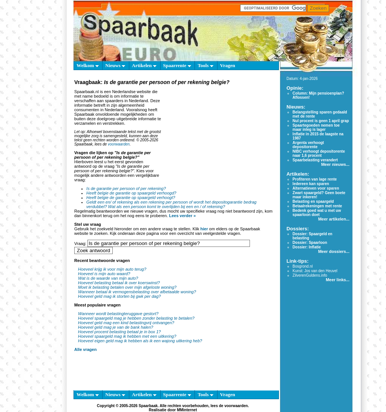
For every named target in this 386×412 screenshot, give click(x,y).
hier (204, 229)
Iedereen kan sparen (311, 184)
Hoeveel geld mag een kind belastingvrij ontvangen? (126, 322)
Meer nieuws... (335, 164)
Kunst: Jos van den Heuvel (315, 271)
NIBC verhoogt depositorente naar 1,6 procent (319, 153)
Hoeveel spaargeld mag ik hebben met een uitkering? (127, 336)
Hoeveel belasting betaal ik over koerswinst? (119, 282)
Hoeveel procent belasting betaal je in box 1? (119, 331)
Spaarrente (177, 65)
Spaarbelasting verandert (315, 160)
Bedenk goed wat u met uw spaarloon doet (317, 212)
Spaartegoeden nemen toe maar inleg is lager (316, 127)
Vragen (227, 65)
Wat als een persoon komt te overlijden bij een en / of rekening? (166, 206)
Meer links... (337, 279)
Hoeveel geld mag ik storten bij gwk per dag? (119, 296)
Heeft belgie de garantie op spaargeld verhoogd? (131, 193)
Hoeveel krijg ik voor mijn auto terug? (112, 269)
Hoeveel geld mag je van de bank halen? (115, 327)
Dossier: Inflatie (307, 247)
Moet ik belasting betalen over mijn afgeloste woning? (127, 287)
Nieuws (115, 65)
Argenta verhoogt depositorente (308, 145)
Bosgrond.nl (302, 266)
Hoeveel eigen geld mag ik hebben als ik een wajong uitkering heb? (140, 340)
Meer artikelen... (333, 219)
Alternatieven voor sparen (316, 188)
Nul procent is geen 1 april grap (321, 121)
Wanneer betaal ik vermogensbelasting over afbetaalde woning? (137, 291)
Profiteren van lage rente (315, 179)
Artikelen (144, 65)
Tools (205, 65)
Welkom (87, 65)
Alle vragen (85, 349)
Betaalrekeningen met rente (317, 206)
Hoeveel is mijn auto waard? (104, 273)
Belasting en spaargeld (313, 201)
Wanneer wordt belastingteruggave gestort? (118, 313)
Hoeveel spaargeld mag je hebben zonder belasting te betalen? (136, 318)
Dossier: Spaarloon (310, 242)
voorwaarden (119, 144)
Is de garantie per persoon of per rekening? (126, 188)
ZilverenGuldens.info (310, 275)
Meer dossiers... (333, 251)
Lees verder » (182, 215)
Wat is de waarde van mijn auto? (108, 278)
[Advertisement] (218, 133)
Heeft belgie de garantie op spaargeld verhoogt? (130, 197)
